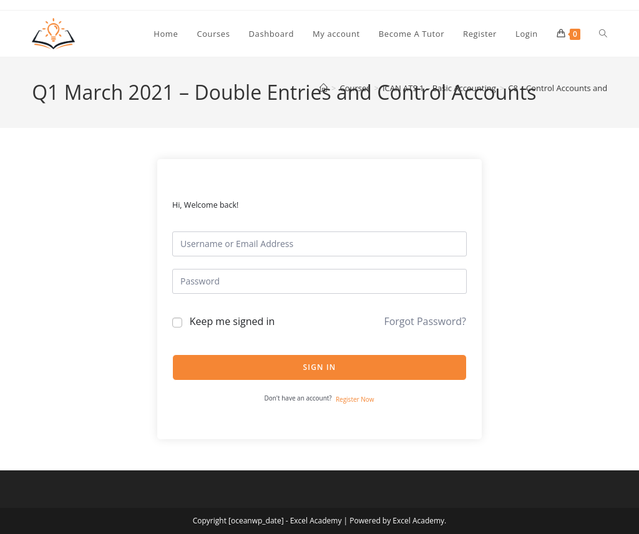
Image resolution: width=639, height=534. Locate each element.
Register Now (355, 399)
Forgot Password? (425, 321)
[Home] (324, 88)
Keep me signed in (232, 321)
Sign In (319, 367)
